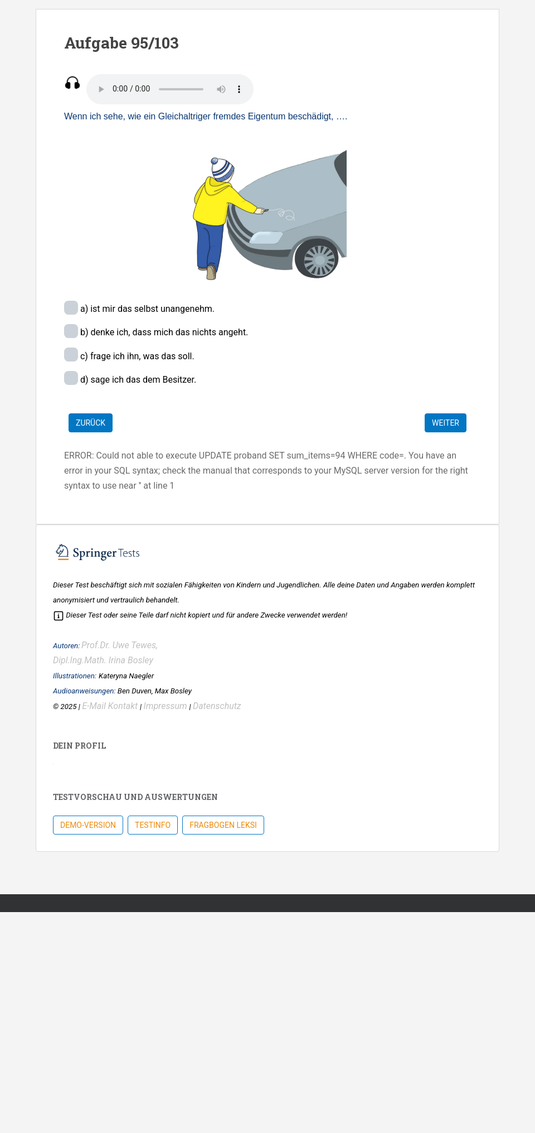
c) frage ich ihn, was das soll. (136, 356)
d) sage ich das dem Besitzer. (137, 379)
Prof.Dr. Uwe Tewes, (119, 645)
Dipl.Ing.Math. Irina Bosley (103, 660)
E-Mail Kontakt (111, 706)
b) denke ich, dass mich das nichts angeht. (163, 332)
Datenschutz (217, 706)
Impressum (166, 706)
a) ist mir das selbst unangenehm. (146, 308)
